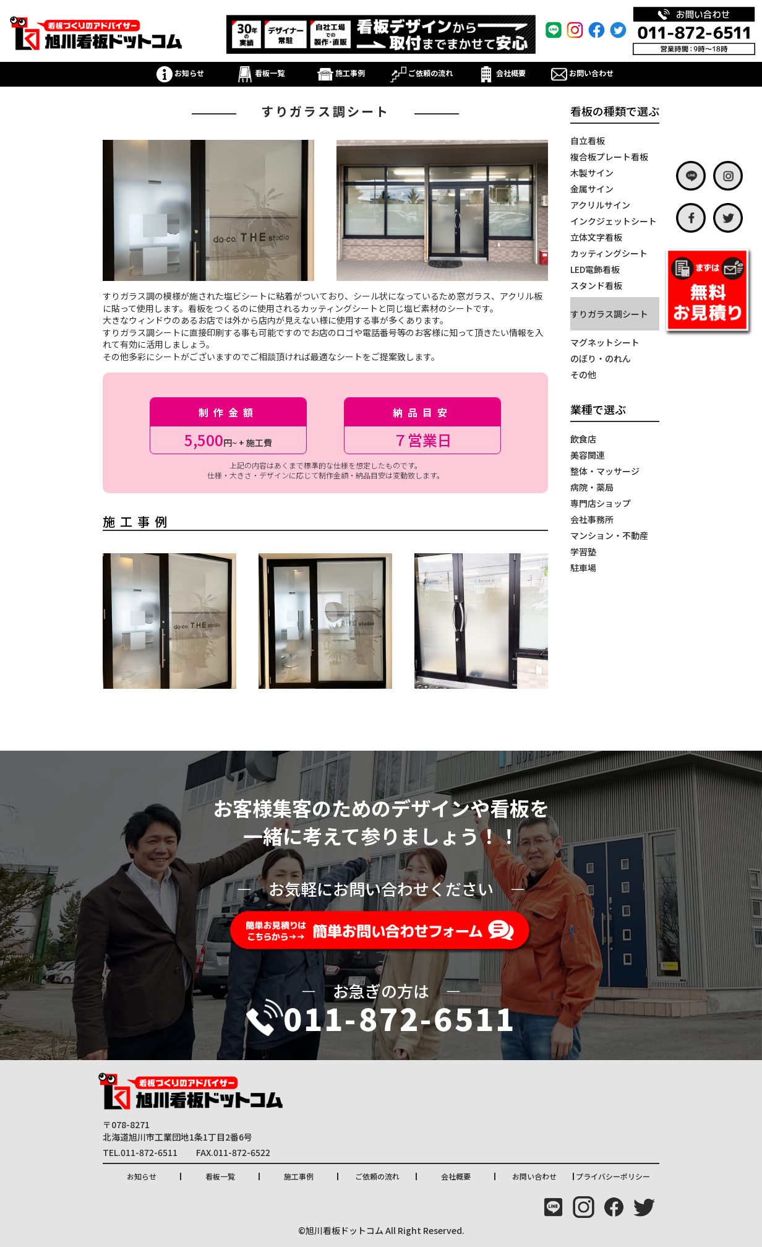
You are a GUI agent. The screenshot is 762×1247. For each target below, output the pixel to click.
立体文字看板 (596, 237)
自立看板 (587, 140)
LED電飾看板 (595, 269)
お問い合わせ (582, 72)
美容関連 (587, 455)
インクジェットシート (613, 221)
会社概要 (502, 72)
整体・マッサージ (605, 471)
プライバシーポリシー (613, 1176)
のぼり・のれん (600, 358)
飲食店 (583, 439)
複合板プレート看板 (609, 156)
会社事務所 (592, 519)
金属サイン (592, 189)
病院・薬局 (592, 487)
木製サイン (592, 172)
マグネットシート (605, 342)
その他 (583, 374)
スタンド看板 (596, 285)
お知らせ (180, 72)
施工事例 (341, 72)
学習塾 (583, 551)
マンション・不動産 (609, 535)
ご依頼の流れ (421, 72)
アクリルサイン (600, 205)
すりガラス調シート (609, 314)
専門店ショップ (600, 503)
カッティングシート (609, 253)
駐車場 (583, 567)
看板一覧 (261, 72)
